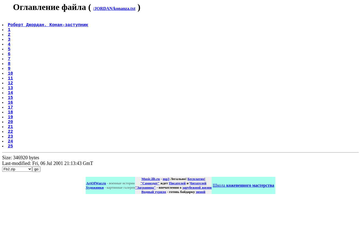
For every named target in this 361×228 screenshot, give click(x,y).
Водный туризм (153, 221)
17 (11, 127)
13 (11, 104)
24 (11, 169)
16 (11, 122)
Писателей (177, 212)
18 (11, 133)
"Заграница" (145, 217)
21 (11, 151)
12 (11, 98)
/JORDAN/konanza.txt (114, 8)
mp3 (166, 208)
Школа (243, 214)
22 (11, 157)
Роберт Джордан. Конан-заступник (48, 27)
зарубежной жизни (197, 217)
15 (11, 116)
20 (11, 145)
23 (11, 163)
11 (11, 92)
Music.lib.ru (151, 208)
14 (11, 110)
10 (11, 86)
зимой (200, 221)
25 (11, 175)
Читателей (197, 212)
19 (11, 139)
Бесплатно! (196, 208)
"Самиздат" (149, 212)
